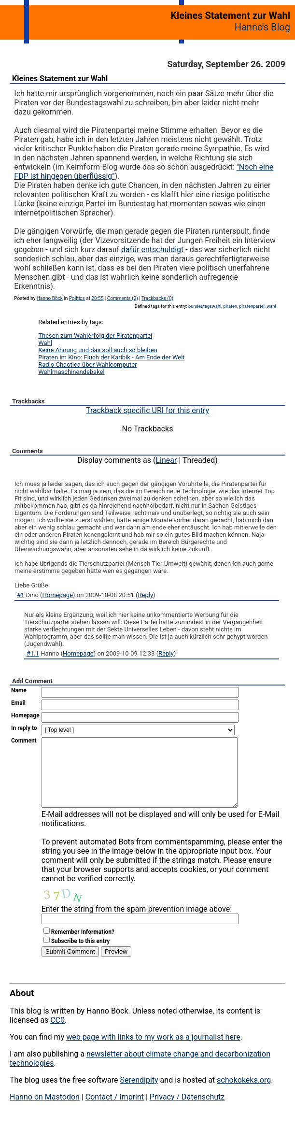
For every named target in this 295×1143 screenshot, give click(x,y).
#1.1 (33, 653)
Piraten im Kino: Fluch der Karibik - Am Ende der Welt (111, 357)
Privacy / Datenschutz (187, 1111)
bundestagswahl (204, 306)
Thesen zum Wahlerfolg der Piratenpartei (95, 335)
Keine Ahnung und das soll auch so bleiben (97, 350)
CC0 (57, 1034)
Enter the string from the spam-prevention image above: (137, 923)
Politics (77, 298)
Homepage (57, 595)
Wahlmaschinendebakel (71, 371)
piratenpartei (252, 306)
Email (18, 703)
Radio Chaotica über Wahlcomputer (87, 364)
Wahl (45, 342)
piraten (231, 306)
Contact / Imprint (114, 1111)
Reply (146, 595)
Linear (166, 460)
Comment (24, 740)
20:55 (97, 298)
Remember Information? (82, 946)
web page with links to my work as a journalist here (153, 1051)
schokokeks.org (244, 1094)
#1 (20, 595)
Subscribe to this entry (80, 955)
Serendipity (139, 1094)
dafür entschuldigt (152, 249)
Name (19, 690)
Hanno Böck (50, 298)
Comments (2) (122, 298)
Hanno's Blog (262, 27)
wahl (271, 306)
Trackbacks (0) (157, 298)
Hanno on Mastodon (45, 1111)
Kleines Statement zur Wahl (60, 78)
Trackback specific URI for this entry (147, 410)
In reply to (24, 728)
